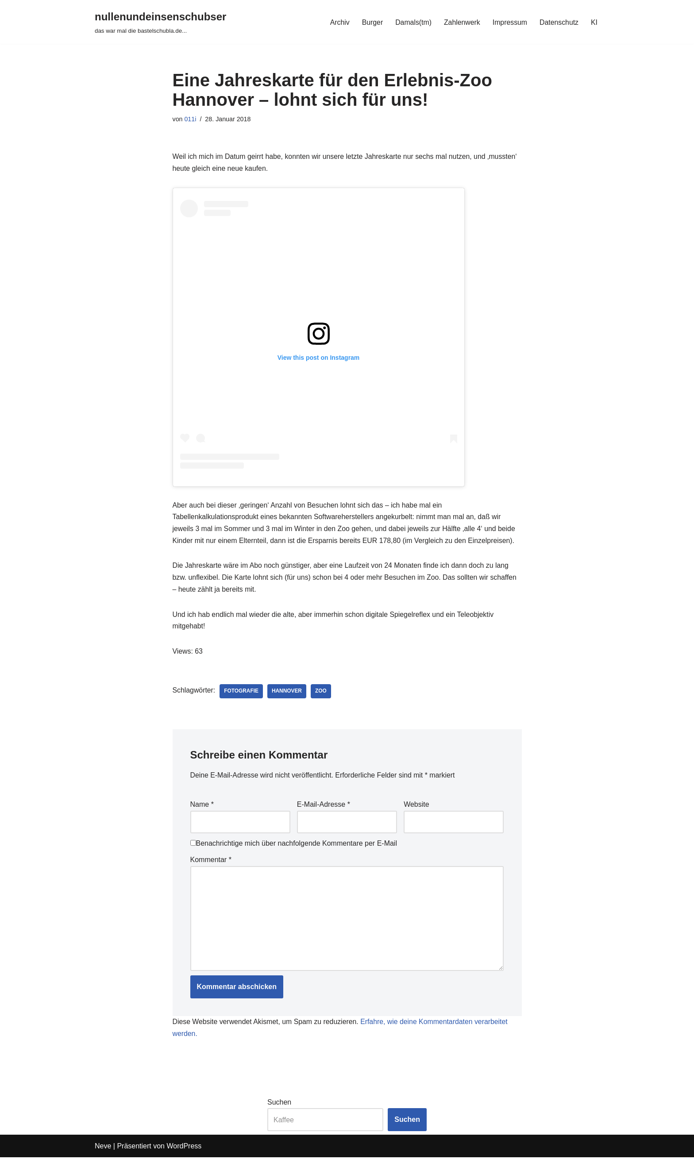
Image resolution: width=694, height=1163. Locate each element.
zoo (322, 694)
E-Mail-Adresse (323, 808)
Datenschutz (558, 22)
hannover (288, 694)
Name (202, 808)
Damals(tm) (411, 22)
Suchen (279, 1108)
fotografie (241, 694)
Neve (103, 1151)
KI (594, 22)
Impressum (509, 22)
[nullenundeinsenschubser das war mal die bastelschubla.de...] (160, 22)
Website (416, 808)
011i (191, 119)
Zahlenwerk (461, 22)
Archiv (337, 22)
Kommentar (210, 863)
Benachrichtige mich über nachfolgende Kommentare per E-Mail (293, 847)
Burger (370, 22)
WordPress (183, 1151)
